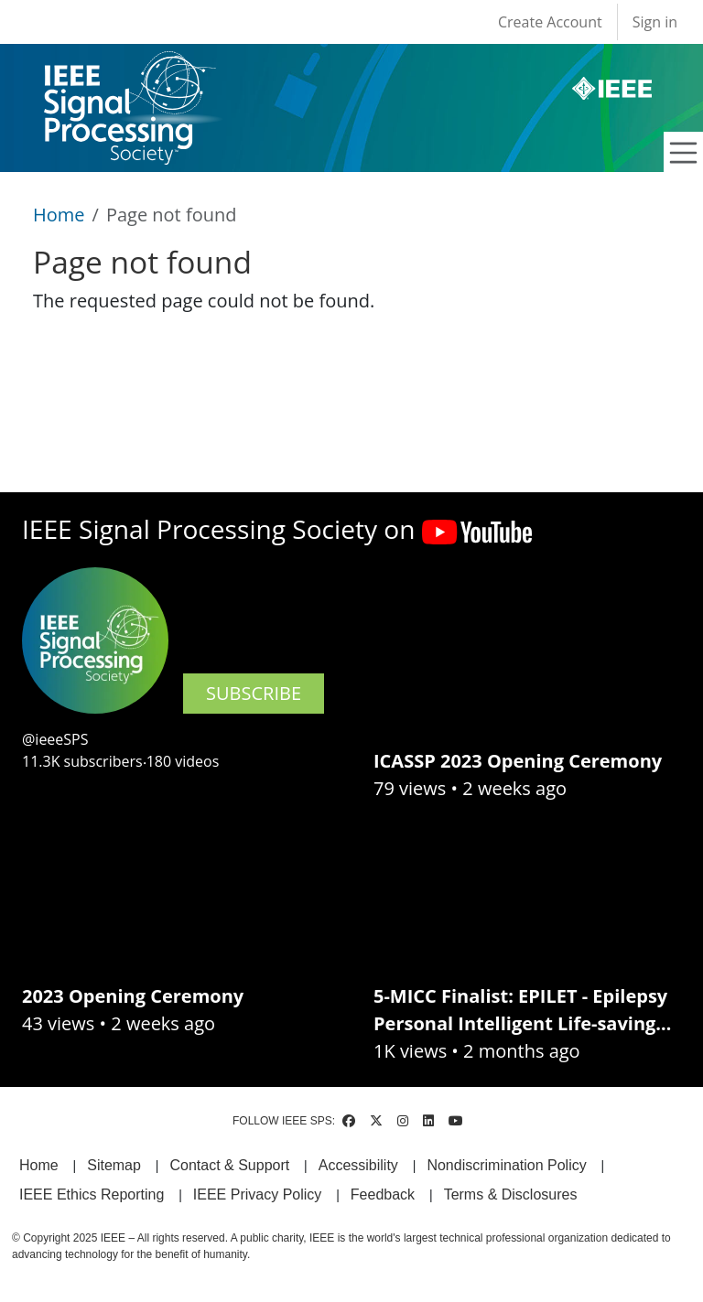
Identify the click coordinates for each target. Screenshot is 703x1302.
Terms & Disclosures (511, 1194)
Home (59, 214)
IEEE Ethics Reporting (91, 1194)
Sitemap (114, 1165)
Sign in (655, 22)
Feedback (383, 1194)
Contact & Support (229, 1165)
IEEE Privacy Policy (257, 1194)
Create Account (550, 22)
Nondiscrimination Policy (506, 1165)
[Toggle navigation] (684, 153)
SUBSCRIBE (253, 693)
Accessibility (358, 1165)
